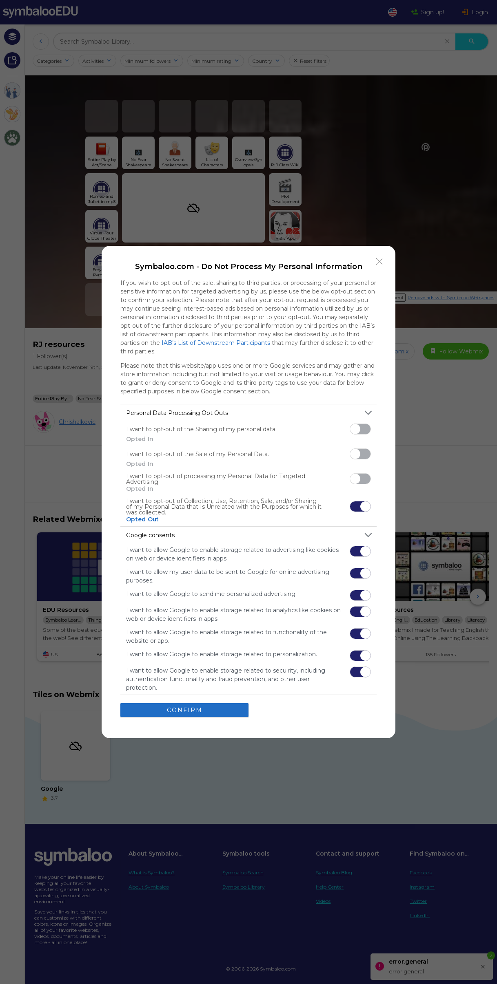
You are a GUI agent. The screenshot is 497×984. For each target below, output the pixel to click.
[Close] (379, 261)
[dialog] (248, 492)
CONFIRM (184, 710)
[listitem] (248, 412)
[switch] (360, 429)
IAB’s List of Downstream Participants (216, 342)
